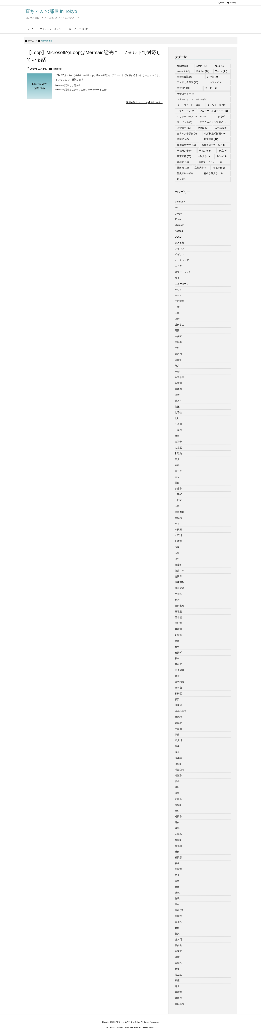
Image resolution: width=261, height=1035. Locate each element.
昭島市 (178, 635)
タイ (177, 277)
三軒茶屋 (179, 301)
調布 (177, 957)
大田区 (178, 500)
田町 (177, 810)
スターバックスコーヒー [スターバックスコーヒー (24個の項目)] (192, 99)
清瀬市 (178, 775)
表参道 (178, 945)
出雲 (177, 395)
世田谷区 (179, 324)
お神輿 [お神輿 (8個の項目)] (212, 76)
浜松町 (178, 763)
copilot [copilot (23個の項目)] (183, 66)
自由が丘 (179, 910)
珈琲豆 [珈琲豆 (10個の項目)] (183, 162)
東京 (177, 676)
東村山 (178, 687)
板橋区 (178, 693)
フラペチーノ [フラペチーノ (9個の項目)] (186, 110)
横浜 (177, 699)
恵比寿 (178, 576)
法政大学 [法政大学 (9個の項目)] (204, 156)
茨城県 (178, 916)
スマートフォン (183, 272)
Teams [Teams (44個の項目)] (221, 71)
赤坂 (177, 968)
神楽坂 (178, 845)
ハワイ (178, 289)
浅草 (177, 752)
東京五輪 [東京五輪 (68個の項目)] (184, 156)
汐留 (177, 734)
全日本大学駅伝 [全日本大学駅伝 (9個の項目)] (187, 133)
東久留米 (179, 670)
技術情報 (179, 582)
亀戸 (177, 365)
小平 (177, 523)
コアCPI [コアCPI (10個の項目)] (183, 88)
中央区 (178, 336)
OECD (178, 236)
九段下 (178, 359)
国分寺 (178, 471)
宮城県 (178, 517)
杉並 (177, 658)
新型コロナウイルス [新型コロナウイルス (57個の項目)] (214, 145)
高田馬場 (179, 1004)
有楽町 (178, 652)
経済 (177, 886)
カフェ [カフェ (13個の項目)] (216, 82)
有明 (177, 646)
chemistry (180, 201)
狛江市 (178, 799)
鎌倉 (177, 986)
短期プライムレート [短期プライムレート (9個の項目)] (211, 162)
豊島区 (178, 963)
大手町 (178, 494)
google (178, 213)
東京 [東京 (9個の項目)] (223, 150)
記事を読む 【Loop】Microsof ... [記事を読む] (144, 102)
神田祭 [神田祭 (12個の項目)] (183, 167)
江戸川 (178, 740)
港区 (177, 787)
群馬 (177, 898)
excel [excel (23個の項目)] (220, 66)
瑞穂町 (178, 804)
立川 (177, 875)
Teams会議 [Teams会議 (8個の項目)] (184, 76)
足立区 (178, 974)
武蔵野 (178, 722)
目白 (177, 822)
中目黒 (178, 342)
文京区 (178, 594)
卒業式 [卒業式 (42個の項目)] (183, 139)
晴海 (177, 640)
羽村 (177, 904)
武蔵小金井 (181, 711)
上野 (177, 318)
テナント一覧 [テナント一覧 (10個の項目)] (216, 105)
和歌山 (178, 453)
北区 (177, 406)
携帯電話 (179, 588)
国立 (177, 477)
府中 (177, 558)
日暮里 (178, 611)
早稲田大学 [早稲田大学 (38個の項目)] (185, 150)
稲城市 (178, 869)
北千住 (178, 412)
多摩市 (178, 488)
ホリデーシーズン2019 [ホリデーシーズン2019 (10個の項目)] (191, 116)
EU (176, 207)
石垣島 (178, 834)
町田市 (178, 816)
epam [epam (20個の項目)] (201, 66)
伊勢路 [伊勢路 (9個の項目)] (203, 127)
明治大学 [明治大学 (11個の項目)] (206, 150)
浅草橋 (178, 758)
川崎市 (178, 541)
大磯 (177, 506)
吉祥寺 (178, 441)
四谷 (177, 465)
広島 (177, 553)
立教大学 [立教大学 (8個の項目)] (201, 167)
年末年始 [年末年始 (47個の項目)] (211, 139)
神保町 (178, 840)
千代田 (178, 424)
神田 (177, 851)
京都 (177, 371)
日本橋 (178, 617)
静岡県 (178, 998)
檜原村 (178, 705)
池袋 (177, 746)
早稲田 (178, 629)
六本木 (178, 389)
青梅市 (178, 992)
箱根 (177, 881)
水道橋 (178, 728)
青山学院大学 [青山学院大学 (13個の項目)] (213, 173)
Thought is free (147, 1027)
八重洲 (178, 383)
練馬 (177, 892)
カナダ (178, 266)
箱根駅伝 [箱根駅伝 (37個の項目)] (220, 167)
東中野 (178, 664)
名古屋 (178, 447)
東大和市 (179, 681)
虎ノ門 (178, 939)
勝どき (178, 400)
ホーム (31, 40)
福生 (177, 863)
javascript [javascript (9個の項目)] (183, 71)
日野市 (178, 623)
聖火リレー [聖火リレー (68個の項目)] (185, 173)
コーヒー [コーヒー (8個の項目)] (211, 88)
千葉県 (178, 430)
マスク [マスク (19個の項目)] (219, 116)
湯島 (177, 793)
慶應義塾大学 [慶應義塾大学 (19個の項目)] (186, 145)
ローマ (178, 295)
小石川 (178, 535)
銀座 (177, 980)
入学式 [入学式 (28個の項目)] (221, 127)
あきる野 (179, 242)
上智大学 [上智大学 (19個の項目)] (184, 127)
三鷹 (177, 313)
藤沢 (177, 933)
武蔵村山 (179, 717)
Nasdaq (179, 231)
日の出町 (179, 605)
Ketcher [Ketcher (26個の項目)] (202, 71)
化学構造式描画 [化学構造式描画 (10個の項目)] (215, 133)
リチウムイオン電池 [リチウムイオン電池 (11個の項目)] (213, 122)
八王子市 (179, 377)
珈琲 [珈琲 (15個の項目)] (222, 156)
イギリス (179, 254)
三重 (177, 307)
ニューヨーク (182, 283)
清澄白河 (179, 769)
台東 (177, 436)
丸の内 (178, 354)
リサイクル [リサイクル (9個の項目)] (184, 122)
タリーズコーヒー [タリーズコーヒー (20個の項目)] (189, 105)
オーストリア (182, 260)
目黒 (177, 828)
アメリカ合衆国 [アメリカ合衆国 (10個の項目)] (187, 82)
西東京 (178, 951)
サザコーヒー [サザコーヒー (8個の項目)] (186, 93)
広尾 (177, 547)
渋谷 (177, 781)
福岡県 (178, 857)
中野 (177, 348)
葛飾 (177, 927)
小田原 (178, 529)
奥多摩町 (179, 512)
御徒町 (178, 564)
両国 (177, 330)
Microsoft (57, 68)
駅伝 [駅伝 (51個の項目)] (182, 179)
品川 (177, 459)
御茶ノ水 (179, 570)
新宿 (177, 599)
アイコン (179, 248)
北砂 (177, 418)
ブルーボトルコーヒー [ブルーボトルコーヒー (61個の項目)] (214, 110)
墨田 (177, 482)
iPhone (178, 219)
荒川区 (178, 922)
